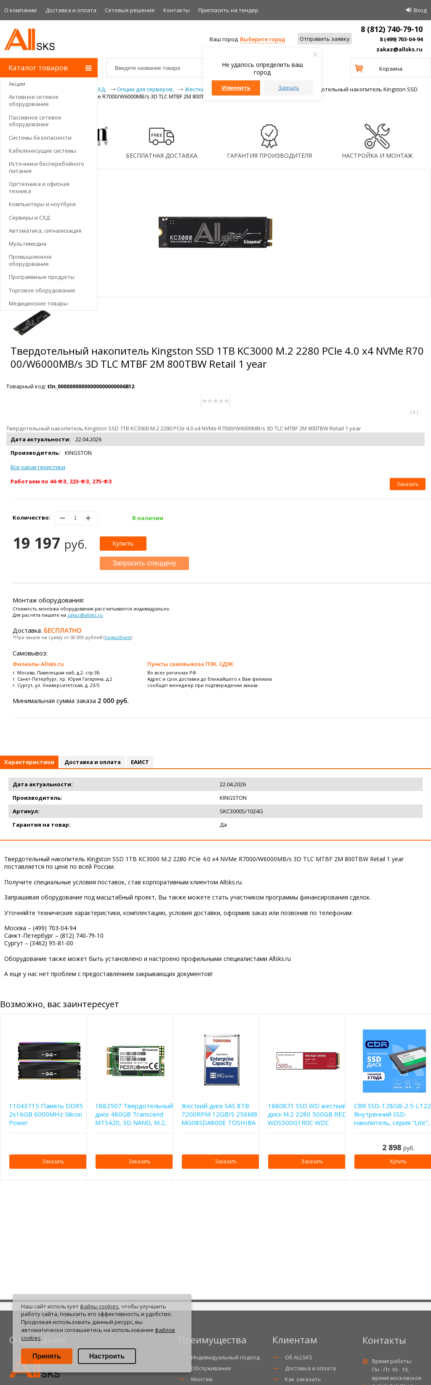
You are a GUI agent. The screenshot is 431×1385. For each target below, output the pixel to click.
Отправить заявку (325, 38)
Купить (123, 543)
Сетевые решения (129, 10)
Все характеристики (38, 467)
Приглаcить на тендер (228, 10)
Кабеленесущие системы (42, 150)
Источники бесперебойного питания (46, 167)
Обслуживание (211, 1368)
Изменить (236, 87)
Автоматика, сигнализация (45, 230)
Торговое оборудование (42, 290)
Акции (17, 84)
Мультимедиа (27, 243)
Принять (46, 1356)
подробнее (118, 637)
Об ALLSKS (298, 1357)
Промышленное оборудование (30, 260)
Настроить (107, 1356)
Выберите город (262, 39)
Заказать (407, 484)
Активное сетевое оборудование (34, 100)
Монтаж (202, 1379)
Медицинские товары (38, 303)
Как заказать (303, 1379)
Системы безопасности (40, 137)
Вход (420, 10)
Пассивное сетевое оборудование (35, 121)
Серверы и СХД (29, 217)
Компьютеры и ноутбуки (42, 204)
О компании (20, 10)
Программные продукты (41, 277)
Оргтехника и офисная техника (39, 187)
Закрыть (288, 87)
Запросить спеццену (144, 563)
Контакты (176, 10)
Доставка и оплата (70, 10)
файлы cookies (99, 1306)
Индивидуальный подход (225, 1357)
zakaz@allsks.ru (399, 49)
